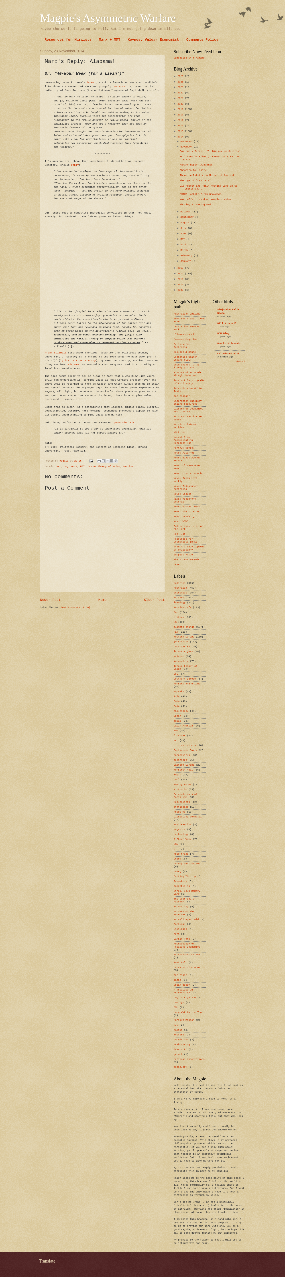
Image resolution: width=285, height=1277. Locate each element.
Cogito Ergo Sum (185, 997)
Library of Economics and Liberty (188, 410)
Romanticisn (182, 886)
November (187, 146)
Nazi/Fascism (182, 824)
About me (179, 812)
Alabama (73, 364)
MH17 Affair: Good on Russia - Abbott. (207, 199)
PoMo (176, 701)
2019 (181, 109)
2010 (181, 284)
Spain (177, 716)
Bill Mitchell (226, 323)
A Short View (182, 839)
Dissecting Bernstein (188, 816)
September (187, 217)
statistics (181, 807)
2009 (181, 290)
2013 (181, 268)
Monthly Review (184, 448)
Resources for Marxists (68, 40)
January (186, 261)
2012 (181, 273)
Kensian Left (182, 607)
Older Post (154, 600)
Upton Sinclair (123, 422)
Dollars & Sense (185, 352)
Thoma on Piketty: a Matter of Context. (208, 175)
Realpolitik (182, 802)
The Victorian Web (186, 559)
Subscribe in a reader (189, 58)
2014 (181, 136)
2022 (181, 92)
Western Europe (184, 636)
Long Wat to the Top (188, 1012)
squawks (179, 691)
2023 (181, 87)
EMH (176, 1007)
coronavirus (182, 755)
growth (178, 1054)
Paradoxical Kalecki (188, 954)
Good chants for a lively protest (186, 366)
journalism (181, 641)
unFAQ (177, 871)
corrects (119, 86)
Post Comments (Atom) (75, 607)
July (184, 228)
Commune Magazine (185, 339)
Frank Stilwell (55, 352)
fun (176, 612)
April (184, 244)
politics (179, 583)
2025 (181, 82)
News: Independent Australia (186, 487)
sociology (180, 1067)
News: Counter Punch (188, 473)
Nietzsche (180, 789)
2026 (181, 76)
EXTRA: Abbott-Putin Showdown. (201, 194)
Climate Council (185, 334)
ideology (179, 602)
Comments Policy (202, 40)
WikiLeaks (180, 929)
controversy (182, 646)
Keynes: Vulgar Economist (153, 40)
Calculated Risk (228, 353)
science (179, 656)
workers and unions (187, 683)
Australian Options (187, 314)
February (187, 255)
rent (176, 934)
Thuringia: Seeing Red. (196, 204)
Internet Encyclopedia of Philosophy (189, 382)
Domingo (179, 1002)
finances (179, 735)
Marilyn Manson (184, 1020)
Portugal (179, 924)
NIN (176, 1025)
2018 (181, 114)
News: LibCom (182, 494)
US (175, 622)
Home (102, 600)
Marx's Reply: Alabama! (196, 164)
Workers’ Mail (183, 770)
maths (177, 980)
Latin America (183, 725)
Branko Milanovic (229, 343)
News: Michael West (187, 506)
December (187, 141)
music (177, 721)
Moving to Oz (182, 784)
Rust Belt (180, 962)
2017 (181, 120)
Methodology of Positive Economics (187, 945)
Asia (176, 696)
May (183, 239)
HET (82, 466)
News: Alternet (184, 453)
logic (177, 774)
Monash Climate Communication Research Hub (184, 440)
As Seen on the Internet (184, 913)
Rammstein (180, 881)
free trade (181, 854)
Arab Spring (182, 1044)
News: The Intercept (188, 511)
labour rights (183, 651)
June (184, 233)
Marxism (128, 466)
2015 (181, 131)
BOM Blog (223, 333)
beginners (70, 466)
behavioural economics (189, 967)
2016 (181, 125)
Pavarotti (180, 1049)
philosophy (181, 711)
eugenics (179, 829)
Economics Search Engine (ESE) (185, 358)
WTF (176, 849)
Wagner (178, 1030)
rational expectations (189, 1059)
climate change (184, 627)
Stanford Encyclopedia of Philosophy (189, 548)
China (177, 858)
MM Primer (180, 432)
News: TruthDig (184, 516)
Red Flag (179, 534)
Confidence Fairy (185, 750)
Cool (176, 779)
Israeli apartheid (186, 919)
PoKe (176, 706)
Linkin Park (182, 939)
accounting (181, 906)
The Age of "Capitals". (196, 180)
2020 (181, 104)
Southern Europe (185, 679)
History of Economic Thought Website (188, 374)
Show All (240, 362)
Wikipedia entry (84, 360)
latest (91, 82)
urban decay (182, 985)
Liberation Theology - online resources (189, 402)
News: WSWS (181, 521)
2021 (181, 98)
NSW (176, 844)
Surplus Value (183, 554)
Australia (180, 588)
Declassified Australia (182, 346)
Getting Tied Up (185, 876)
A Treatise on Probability (183, 991)
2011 (181, 279)
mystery (179, 1034)
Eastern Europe (184, 765)
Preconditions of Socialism (185, 796)
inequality (181, 661)
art (59, 466)
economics (180, 592)
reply (75, 164)
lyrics (64, 360)
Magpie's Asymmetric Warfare (108, 18)
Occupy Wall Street (187, 863)
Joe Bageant (182, 396)
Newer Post (50, 600)
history (179, 617)
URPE (176, 564)
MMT (176, 730)
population (181, 1039)
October (186, 211)
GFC (176, 674)
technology (181, 834)
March (184, 250)
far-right (180, 975)
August (185, 222)
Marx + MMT (109, 40)
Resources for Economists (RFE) (185, 540)
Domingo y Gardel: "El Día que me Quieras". (211, 151)
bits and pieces (185, 745)
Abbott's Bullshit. (193, 170)
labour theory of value (104, 466)
